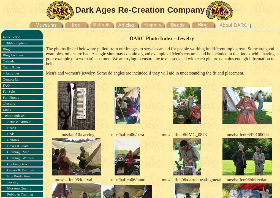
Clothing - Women (20, 158)
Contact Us (11, 79)
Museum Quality (19, 188)
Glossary (9, 103)
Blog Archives (13, 55)
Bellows (13, 140)
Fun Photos (11, 97)
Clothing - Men (18, 152)
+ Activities (11, 73)
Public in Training (20, 194)
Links (7, 110)
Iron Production (18, 176)
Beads (11, 128)
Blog (6, 49)
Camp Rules (11, 67)
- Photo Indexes (14, 116)
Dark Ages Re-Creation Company (140, 9)
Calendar (9, 61)
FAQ (6, 85)
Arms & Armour (19, 122)
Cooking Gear (17, 164)
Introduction (11, 37)
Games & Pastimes (20, 170)
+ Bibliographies (15, 43)
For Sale (9, 91)
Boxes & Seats (17, 146)
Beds (10, 134)
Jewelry (12, 182)
